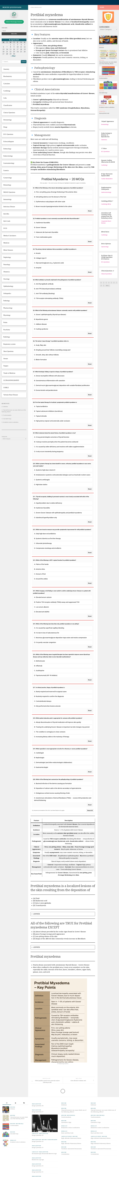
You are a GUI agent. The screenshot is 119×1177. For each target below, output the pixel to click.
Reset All (90, 810)
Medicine (101, 45)
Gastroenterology (106, 192)
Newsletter (72, 1167)
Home (32, 1167)
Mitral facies (105, 232)
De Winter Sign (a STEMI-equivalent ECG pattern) (106, 257)
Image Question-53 (37, 1127)
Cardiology (104, 165)
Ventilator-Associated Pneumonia (71, 1120)
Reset (89, 211)
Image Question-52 (37, 1146)
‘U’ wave (104, 148)
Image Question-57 (37, 1084)
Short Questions (82, 1167)
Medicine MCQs (108, 76)
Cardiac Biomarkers (107, 178)
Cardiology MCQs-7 (107, 201)
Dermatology (105, 124)
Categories (4, 436)
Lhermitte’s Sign (7, 418)
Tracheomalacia (7, 415)
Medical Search (49, 1167)
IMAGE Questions (36, 1075)
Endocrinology (36, 7)
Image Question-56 (37, 1115)
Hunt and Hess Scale (104, 113)
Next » (107, 285)
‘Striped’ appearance (107, 121)
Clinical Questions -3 (107, 271)
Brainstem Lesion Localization (10, 422)
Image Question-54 (37, 1121)
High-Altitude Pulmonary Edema (71, 1110)
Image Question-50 (37, 1158)
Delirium (5, 406)
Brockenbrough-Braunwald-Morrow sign (44, 1134)
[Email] (14, 30)
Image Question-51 (37, 1152)
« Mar (13, 56)
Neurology (102, 105)
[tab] (63, 914)
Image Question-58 (37, 1077)
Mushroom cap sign (38, 1140)
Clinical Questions (106, 273)
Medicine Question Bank (11, 7)
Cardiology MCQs (106, 204)
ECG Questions (105, 151)
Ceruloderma (65, 1126)
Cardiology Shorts (66, 1108)
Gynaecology (105, 246)
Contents (39, 1167)
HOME (102, 7)
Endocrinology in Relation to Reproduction (106, 134)
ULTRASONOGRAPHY (52, 1119)
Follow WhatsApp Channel (14, 22)
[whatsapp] (14, 14)
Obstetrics (104, 139)
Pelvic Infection (106, 243)
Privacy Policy (61, 1167)
